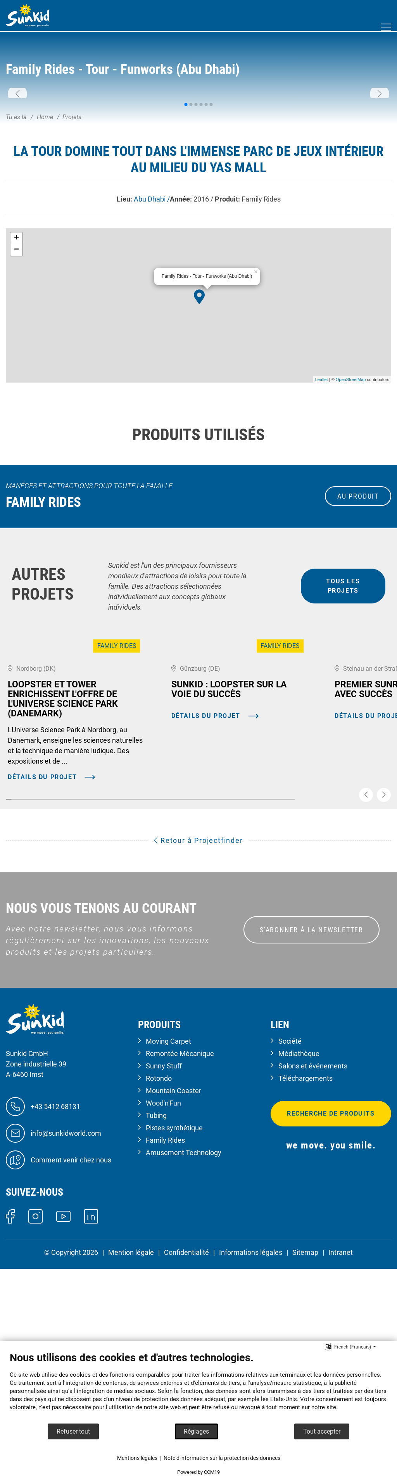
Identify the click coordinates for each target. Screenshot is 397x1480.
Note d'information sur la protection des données (222, 1458)
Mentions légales (137, 1458)
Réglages (196, 1431)
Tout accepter (321, 1431)
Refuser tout (73, 1431)
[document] (198, 1387)
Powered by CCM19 (198, 1472)
